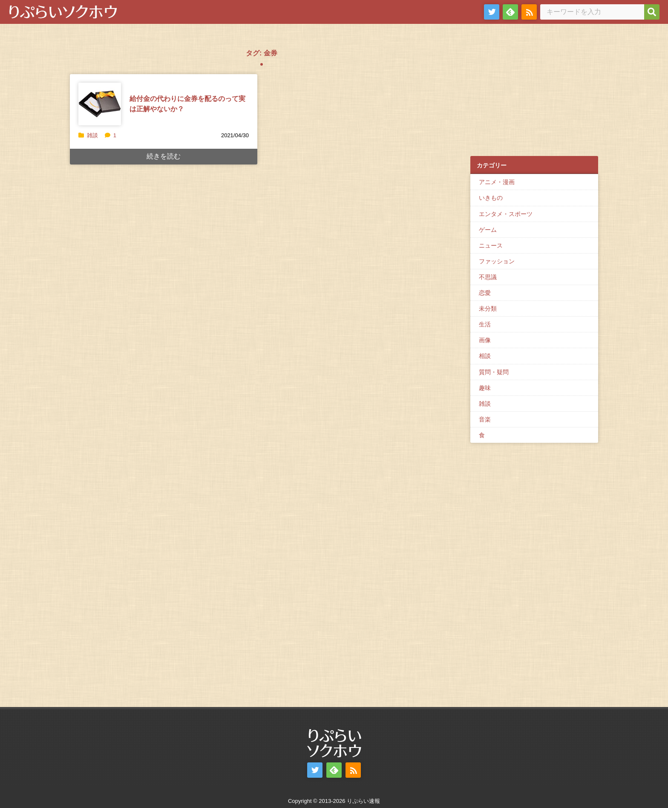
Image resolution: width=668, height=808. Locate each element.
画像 (485, 340)
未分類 (488, 308)
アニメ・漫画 (497, 182)
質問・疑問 (494, 372)
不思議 (488, 277)
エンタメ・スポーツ (506, 214)
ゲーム (488, 229)
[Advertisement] (534, 94)
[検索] (651, 12)
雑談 (92, 135)
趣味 (485, 387)
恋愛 (485, 292)
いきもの (491, 197)
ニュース (491, 245)
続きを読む (164, 156)
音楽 (485, 419)
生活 (485, 324)
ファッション (497, 261)
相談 (485, 355)
